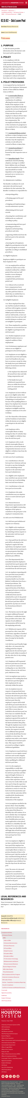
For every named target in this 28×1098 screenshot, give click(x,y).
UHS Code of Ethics (7, 979)
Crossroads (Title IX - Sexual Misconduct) (11, 1058)
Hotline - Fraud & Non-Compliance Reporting (13, 982)
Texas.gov (18, 1083)
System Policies (19, 12)
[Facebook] (2, 1076)
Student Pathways (6, 998)
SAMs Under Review (8, 969)
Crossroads (4, 990)
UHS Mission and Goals (7, 1031)
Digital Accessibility (6, 993)
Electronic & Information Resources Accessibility (12, 1091)
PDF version (6, 38)
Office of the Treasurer (7, 1049)
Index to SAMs (7, 940)
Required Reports (15, 1090)
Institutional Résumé (6, 1090)
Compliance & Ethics (6, 12)
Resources (11, 10)
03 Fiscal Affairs (7, 948)
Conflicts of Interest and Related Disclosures (13, 987)
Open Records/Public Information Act (17, 1088)
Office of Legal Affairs (6, 1047)
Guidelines (4, 995)
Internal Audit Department (8, 1045)
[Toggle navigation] (26, 2)
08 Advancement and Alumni (11, 961)
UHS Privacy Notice (6, 1000)
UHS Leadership (5, 1029)
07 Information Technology (11, 958)
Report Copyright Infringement (8, 1083)
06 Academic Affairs (8, 956)
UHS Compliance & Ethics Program (11, 974)
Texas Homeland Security (7, 1085)
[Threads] (14, 1076)
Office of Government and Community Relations (13, 1040)
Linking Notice (20, 1086)
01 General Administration (10, 943)
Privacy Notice (4, 1088)
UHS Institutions (5, 1027)
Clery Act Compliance (7, 985)
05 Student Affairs (8, 953)
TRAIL (14, 1085)
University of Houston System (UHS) (10, 1024)
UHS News (4, 1072)
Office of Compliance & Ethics (9, 1056)
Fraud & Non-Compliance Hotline (8, 1086)
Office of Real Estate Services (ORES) (10, 1054)
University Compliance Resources (10, 977)
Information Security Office (8, 1042)
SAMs (2, 14)
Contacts (21, 1082)
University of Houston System (9, 7)
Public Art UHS (5, 1051)
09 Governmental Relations (11, 964)
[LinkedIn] (17, 1076)
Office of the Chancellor (7, 1038)
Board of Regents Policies (9, 966)
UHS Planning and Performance (9, 1033)
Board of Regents (5, 1036)
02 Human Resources (11, 14)
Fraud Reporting (20, 1085)
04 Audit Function (8, 951)
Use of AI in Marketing (7, 1067)
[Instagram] (10, 1076)
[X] (6, 1076)
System (4, 10)
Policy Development (8, 972)
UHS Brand (4, 1065)
